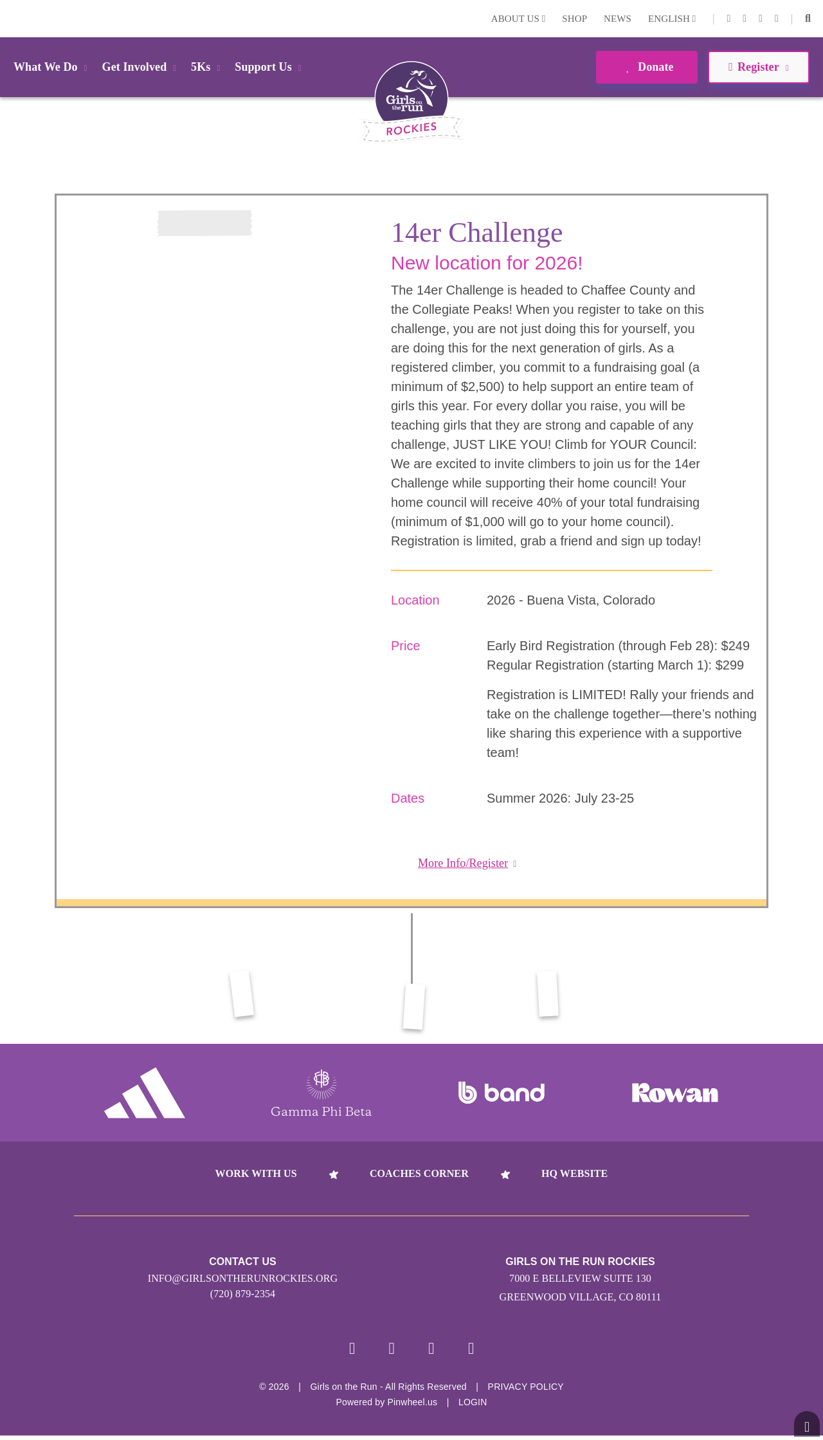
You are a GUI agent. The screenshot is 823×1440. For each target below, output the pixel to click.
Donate (646, 66)
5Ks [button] (207, 66)
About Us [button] (518, 19)
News (617, 19)
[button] (808, 18)
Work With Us (256, 1173)
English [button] (672, 19)
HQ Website (574, 1173)
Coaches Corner (419, 1173)
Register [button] (758, 66)
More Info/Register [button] (467, 863)
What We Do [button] (53, 66)
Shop (574, 19)
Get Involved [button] (141, 66)
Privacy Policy (526, 1391)
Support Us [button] (270, 66)
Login (12, 18)
